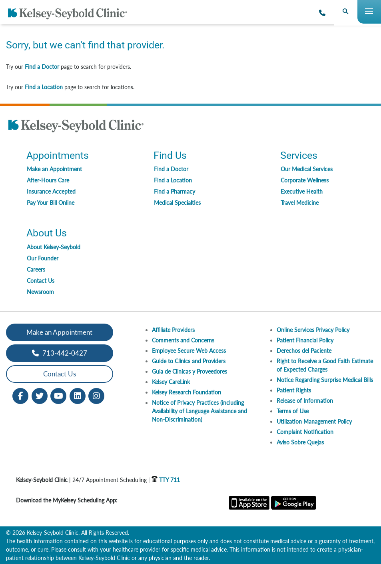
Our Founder (42, 258)
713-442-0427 (59, 353)
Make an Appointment (54, 169)
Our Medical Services (307, 169)
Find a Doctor (42, 66)
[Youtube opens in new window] (58, 395)
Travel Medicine (300, 202)
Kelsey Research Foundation (186, 392)
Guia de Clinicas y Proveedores (189, 371)
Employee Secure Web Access (189, 350)
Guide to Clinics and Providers (188, 361)
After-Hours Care (48, 180)
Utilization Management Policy (314, 421)
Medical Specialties (177, 202)
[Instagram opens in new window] (96, 395)
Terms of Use (293, 411)
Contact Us (40, 280)
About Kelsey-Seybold (53, 247)
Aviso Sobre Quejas (300, 442)
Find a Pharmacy (174, 191)
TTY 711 (166, 479)
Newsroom (40, 291)
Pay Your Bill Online (50, 202)
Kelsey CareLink (171, 381)
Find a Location (44, 87)
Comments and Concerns (183, 340)
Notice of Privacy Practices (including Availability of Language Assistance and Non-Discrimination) (199, 411)
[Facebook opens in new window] (20, 395)
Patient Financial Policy (305, 340)
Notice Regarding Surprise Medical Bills (325, 379)
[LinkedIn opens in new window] (78, 395)
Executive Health (302, 191)
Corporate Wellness (305, 180)
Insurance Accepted (51, 191)
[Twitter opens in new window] (40, 395)
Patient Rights (294, 390)
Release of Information (305, 400)
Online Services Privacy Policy (313, 329)
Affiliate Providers (173, 329)
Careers (36, 269)
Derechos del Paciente (304, 350)
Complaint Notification (305, 431)
